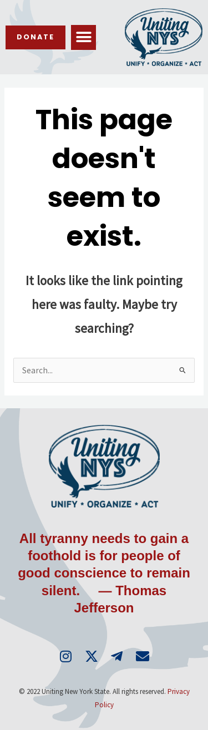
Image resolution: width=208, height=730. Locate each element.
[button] (83, 37)
